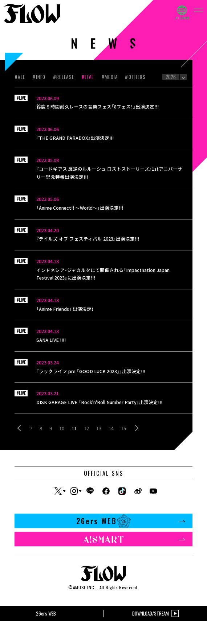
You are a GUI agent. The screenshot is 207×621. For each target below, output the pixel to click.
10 (61, 428)
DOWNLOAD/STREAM (155, 613)
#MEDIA (109, 76)
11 (74, 428)
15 (123, 428)
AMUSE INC (83, 587)
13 (98, 428)
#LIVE (87, 76)
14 (111, 428)
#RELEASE (63, 76)
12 (86, 428)
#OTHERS (135, 76)
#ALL (20, 76)
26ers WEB (130, 521)
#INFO (39, 76)
